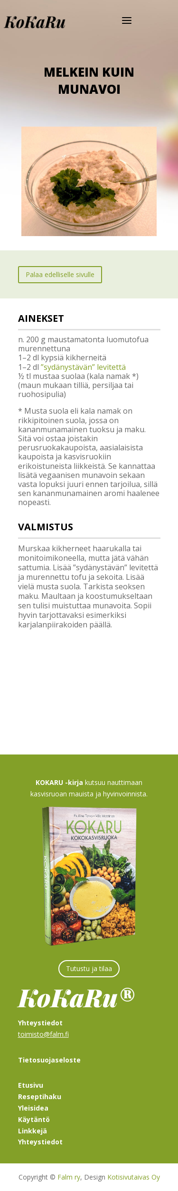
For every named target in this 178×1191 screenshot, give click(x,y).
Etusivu (30, 1085)
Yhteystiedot (40, 1141)
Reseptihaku (39, 1096)
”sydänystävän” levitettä (83, 367)
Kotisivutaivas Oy (133, 1176)
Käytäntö (34, 1119)
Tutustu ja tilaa (89, 968)
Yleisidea (33, 1107)
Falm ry (68, 1176)
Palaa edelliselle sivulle (60, 274)
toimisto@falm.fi (43, 1034)
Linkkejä (32, 1130)
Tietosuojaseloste (49, 1059)
